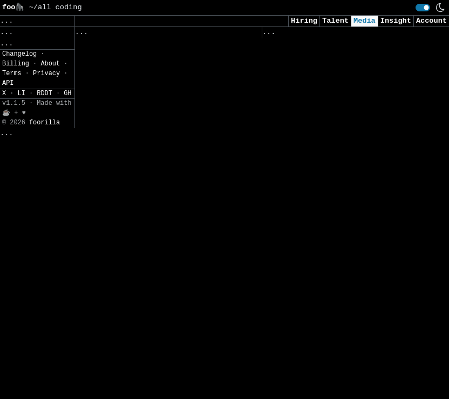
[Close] (183, 378)
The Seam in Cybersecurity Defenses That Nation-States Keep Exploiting (152, 298)
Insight (395, 21)
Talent (335, 21)
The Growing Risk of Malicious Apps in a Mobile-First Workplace (339, 67)
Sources (220, 34)
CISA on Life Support (308, 163)
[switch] (423, 7)
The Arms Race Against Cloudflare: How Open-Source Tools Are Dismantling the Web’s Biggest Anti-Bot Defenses (341, 202)
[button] (37, 141)
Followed (138, 34)
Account (431, 21)
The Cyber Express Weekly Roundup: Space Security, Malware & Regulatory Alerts (156, 59)
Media (364, 21)
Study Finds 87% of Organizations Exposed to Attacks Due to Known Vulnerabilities (147, 338)
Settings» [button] (22, 127)
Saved (180, 34)
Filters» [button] (19, 111)
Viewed (281, 34)
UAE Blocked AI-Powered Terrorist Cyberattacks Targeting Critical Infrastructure (334, 253)
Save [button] (13, 21)
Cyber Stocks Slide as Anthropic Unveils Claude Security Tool (332, 135)
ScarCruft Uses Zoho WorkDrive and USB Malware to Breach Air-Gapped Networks (149, 137)
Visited (323, 34)
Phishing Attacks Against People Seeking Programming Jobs (145, 265)
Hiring (304, 21)
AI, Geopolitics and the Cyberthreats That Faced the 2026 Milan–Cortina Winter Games (156, 226)
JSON (33, 177)
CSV (7, 177)
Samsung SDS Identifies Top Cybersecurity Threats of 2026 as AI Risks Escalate (341, 342)
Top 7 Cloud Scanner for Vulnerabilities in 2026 (128, 97)
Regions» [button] (19, 95)
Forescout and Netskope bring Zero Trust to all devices (149, 187)
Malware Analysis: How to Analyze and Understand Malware (343, 101)
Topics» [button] (17, 79)
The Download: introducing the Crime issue (341, 291)
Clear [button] (46, 21)
